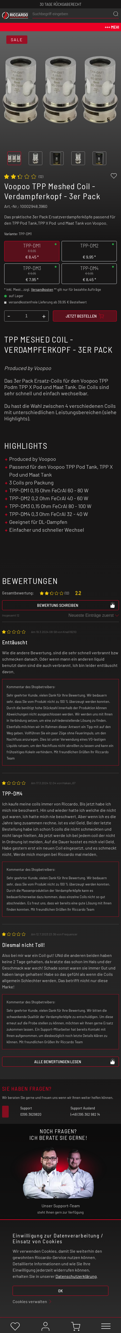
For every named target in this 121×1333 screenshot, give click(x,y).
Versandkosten (42, 289)
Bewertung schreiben (76, 605)
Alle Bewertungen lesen (74, 1061)
